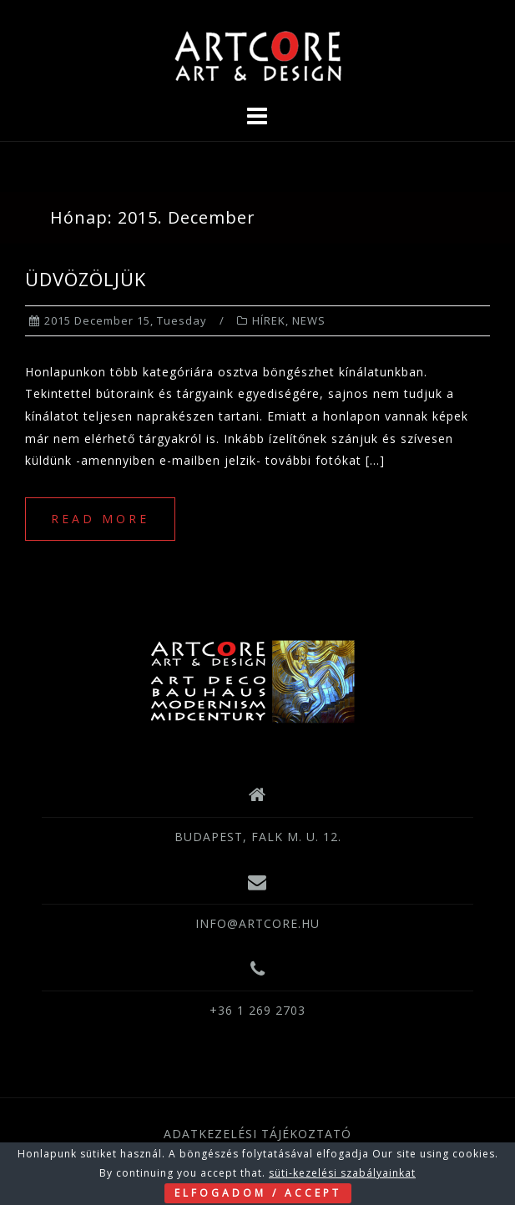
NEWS (309, 320)
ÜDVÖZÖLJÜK (85, 278)
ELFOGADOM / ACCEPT (257, 1193)
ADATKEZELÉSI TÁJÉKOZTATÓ (257, 1134)
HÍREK (268, 320)
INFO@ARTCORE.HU (257, 923)
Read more (100, 519)
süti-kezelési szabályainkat (342, 1173)
